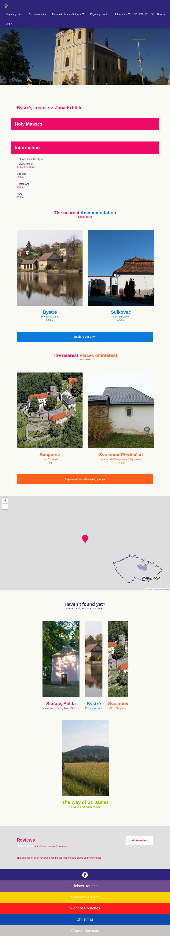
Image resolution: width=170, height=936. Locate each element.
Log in (9, 23)
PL (146, 14)
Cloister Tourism (85, 886)
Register (161, 14)
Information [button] (123, 14)
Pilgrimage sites (14, 14)
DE (152, 14)
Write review (140, 840)
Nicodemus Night (85, 897)
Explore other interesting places (85, 479)
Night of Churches (85, 908)
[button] (85, 539)
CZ (135, 14)
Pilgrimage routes (99, 14)
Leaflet (149, 589)
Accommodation (37, 14)
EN (141, 14)
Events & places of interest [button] (68, 14)
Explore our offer (85, 336)
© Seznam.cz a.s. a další (161, 589)
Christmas (85, 919)
